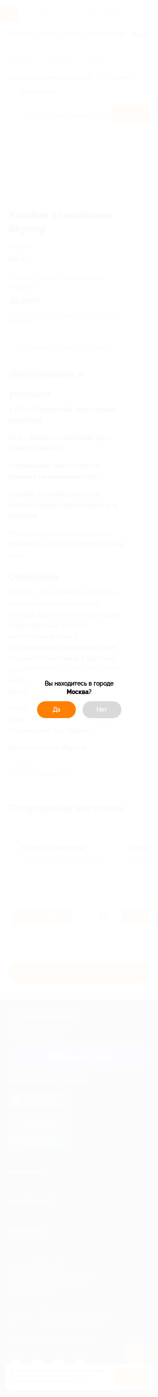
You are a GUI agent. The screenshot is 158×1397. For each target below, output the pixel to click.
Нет (101, 709)
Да (56, 709)
